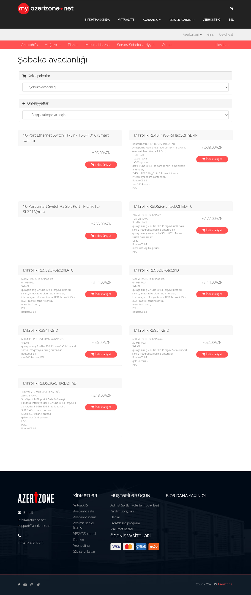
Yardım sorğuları (122, 511)
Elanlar (73, 45)
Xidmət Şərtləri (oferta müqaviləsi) (134, 505)
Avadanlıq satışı (84, 511)
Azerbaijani (192, 34)
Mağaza (53, 45)
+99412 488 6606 (30, 543)
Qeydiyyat (226, 34)
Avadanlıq (150, 20)
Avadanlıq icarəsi (85, 517)
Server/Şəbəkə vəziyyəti (136, 45)
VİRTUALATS (126, 19)
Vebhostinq (81, 545)
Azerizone (225, 584)
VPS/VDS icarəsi (84, 533)
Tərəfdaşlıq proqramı (125, 523)
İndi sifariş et (101, 165)
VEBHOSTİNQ (212, 19)
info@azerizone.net (32, 520)
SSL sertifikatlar (84, 551)
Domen (78, 539)
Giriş (210, 34)
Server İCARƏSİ (180, 20)
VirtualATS (80, 505)
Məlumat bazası (97, 45)
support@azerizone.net (35, 525)
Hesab (223, 45)
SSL (231, 19)
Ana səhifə (29, 45)
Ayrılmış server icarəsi (83, 525)
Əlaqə (167, 45)
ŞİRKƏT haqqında (97, 19)
